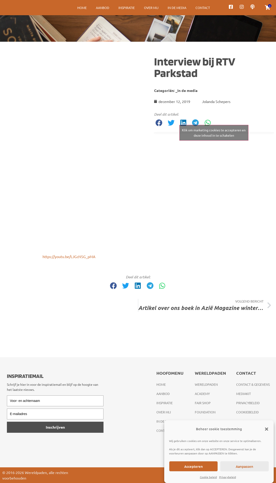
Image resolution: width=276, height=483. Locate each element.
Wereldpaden (206, 384)
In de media (177, 8)
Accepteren (193, 466)
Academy (202, 394)
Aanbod (102, 8)
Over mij (151, 8)
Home (82, 8)
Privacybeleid (227, 477)
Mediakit (243, 394)
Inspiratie (126, 8)
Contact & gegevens (253, 384)
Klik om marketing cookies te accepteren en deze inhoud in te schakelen (214, 132)
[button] (266, 429)
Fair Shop (203, 403)
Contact (203, 8)
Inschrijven (55, 427)
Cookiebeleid (247, 412)
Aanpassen (244, 466)
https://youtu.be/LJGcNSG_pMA (69, 256)
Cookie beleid (208, 477)
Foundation (205, 412)
